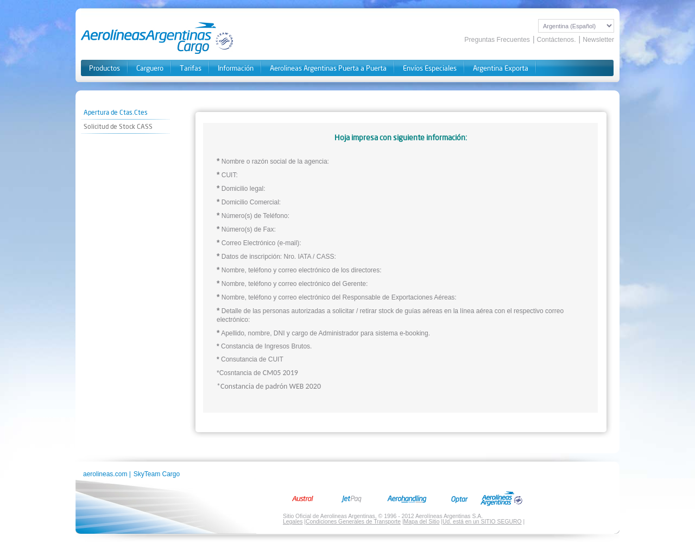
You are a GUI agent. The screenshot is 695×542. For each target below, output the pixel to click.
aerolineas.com (105, 474)
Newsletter (598, 39)
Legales (292, 522)
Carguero (149, 68)
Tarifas (190, 68)
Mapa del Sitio (422, 522)
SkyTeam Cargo (157, 474)
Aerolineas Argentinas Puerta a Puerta (328, 68)
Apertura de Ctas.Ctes (116, 112)
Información (236, 68)
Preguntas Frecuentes (497, 39)
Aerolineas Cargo (157, 38)
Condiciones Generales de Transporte (353, 522)
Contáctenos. (556, 39)
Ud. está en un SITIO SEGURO (482, 522)
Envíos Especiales (430, 68)
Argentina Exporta (500, 68)
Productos (104, 68)
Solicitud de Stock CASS (118, 126)
